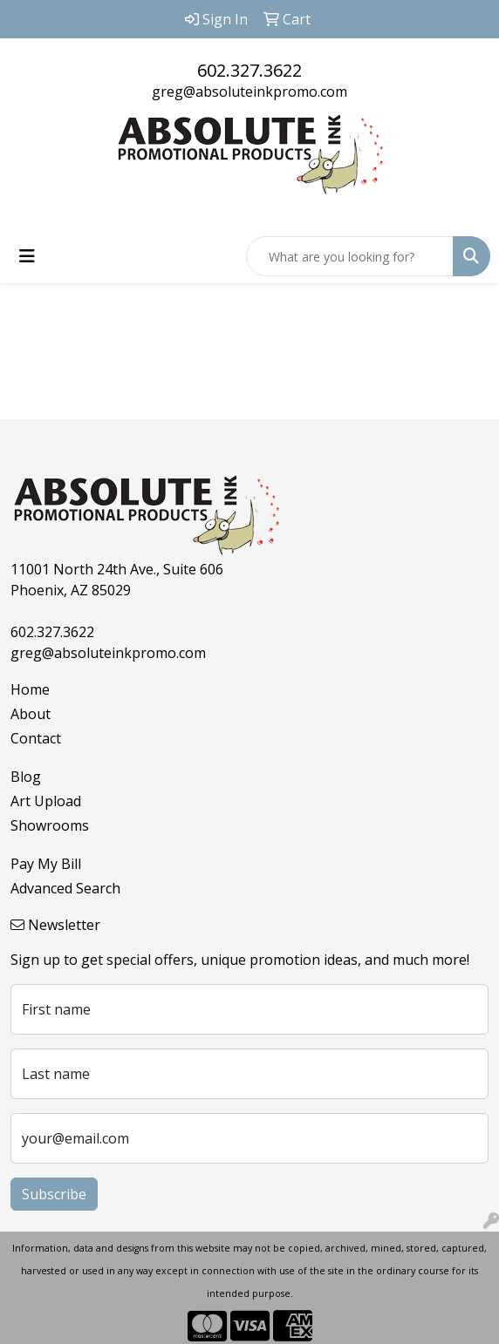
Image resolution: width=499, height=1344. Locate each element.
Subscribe (54, 1194)
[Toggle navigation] (27, 256)
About (30, 713)
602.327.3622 (249, 70)
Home (30, 689)
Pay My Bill (45, 863)
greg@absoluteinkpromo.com (249, 91)
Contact (35, 738)
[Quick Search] (350, 256)
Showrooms (49, 825)
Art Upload (45, 801)
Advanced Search (65, 888)
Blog (25, 776)
